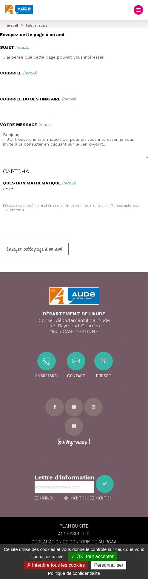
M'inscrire (105, 484)
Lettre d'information (64, 477)
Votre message (26, 124)
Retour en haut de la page (139, 272)
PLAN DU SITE (74, 525)
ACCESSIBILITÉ (74, 533)
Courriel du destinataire (37, 99)
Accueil (12, 25)
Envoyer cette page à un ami (34, 249)
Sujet (14, 47)
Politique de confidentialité (74, 573)
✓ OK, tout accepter (92, 556)
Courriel (18, 73)
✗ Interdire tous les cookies (56, 565)
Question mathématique (39, 183)
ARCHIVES (46, 498)
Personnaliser (108, 565)
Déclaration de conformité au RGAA (74, 541)
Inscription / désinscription (91, 498)
